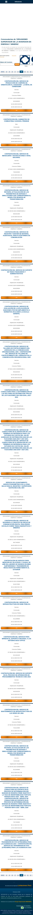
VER (16, 110)
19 (21, 71)
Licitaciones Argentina (17, 911)
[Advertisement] (16, 19)
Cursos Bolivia (19, 913)
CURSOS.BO (12, 913)
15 (9, 71)
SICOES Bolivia (26, 911)
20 (25, 71)
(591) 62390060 (26, 907)
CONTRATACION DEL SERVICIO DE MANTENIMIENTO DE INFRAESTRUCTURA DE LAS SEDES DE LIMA (16, 711)
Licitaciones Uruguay (28, 910)
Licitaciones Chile (19, 910)
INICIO (2, 71)
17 (15, 71)
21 (27, 71)
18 (17, 71)
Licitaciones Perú (5, 913)
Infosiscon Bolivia (11, 910)
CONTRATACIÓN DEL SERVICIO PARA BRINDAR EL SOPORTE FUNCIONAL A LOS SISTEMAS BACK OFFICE (16, 638)
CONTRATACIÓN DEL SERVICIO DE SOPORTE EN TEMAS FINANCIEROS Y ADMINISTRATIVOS (16, 272)
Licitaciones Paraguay (7, 911)
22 (30, 71)
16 (12, 71)
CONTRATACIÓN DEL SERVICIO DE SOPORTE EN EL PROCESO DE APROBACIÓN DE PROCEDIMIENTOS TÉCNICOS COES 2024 (16, 675)
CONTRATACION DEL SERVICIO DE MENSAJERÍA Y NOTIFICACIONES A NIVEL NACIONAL (16, 155)
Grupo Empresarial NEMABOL (23, 901)
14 (6, 71)
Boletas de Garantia (27, 913)
